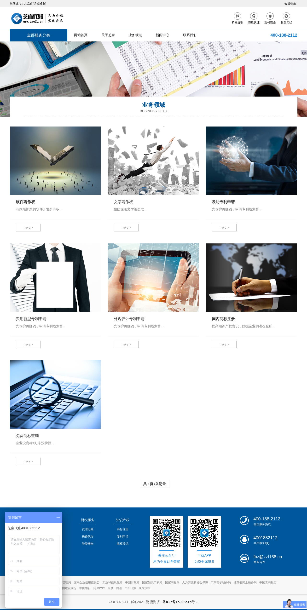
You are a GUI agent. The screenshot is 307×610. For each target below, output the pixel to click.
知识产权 (122, 520)
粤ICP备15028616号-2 (180, 602)
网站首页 (80, 35)
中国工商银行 (268, 582)
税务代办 (87, 536)
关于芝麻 (108, 35)
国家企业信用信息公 (86, 582)
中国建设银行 (67, 588)
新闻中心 (162, 35)
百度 (110, 588)
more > (28, 227)
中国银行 (85, 588)
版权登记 (122, 543)
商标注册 (122, 529)
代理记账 (87, 529)
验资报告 (87, 543)
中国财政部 (132, 582)
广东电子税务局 (221, 582)
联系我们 (190, 35)
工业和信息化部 (112, 582)
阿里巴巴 (99, 588)
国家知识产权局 (152, 582)
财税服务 (87, 520)
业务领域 (135, 35)
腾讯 (119, 588)
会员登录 (290, 3)
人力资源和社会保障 (195, 582)
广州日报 (130, 588)
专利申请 (122, 536)
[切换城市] (39, 3)
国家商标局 (172, 582)
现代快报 (144, 588)
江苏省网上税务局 (245, 582)
